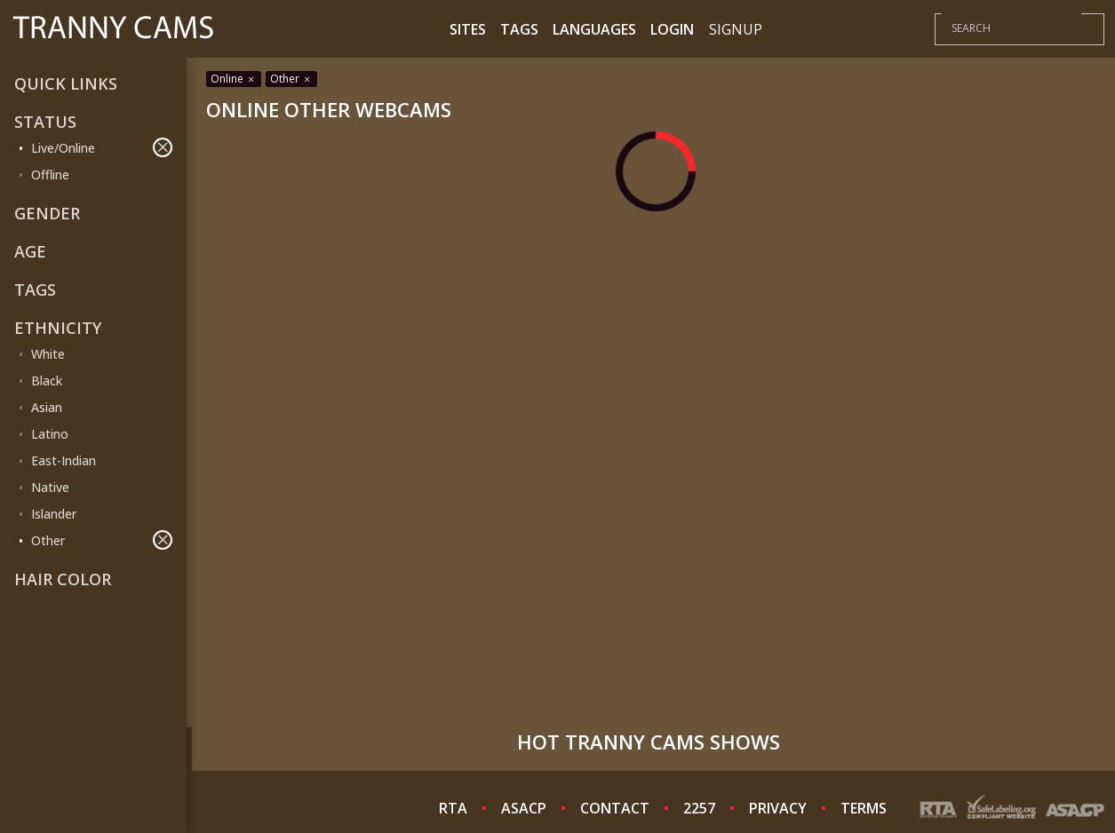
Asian (46, 407)
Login (672, 29)
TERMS (863, 808)
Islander (53, 513)
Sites (468, 29)
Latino (49, 433)
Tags (519, 29)
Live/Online (101, 147)
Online (234, 78)
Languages (594, 29)
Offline (50, 174)
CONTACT (614, 808)
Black (46, 380)
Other (101, 540)
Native (50, 487)
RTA (453, 808)
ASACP (523, 808)
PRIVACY (778, 808)
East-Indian (63, 460)
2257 (699, 808)
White (48, 353)
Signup (735, 29)
